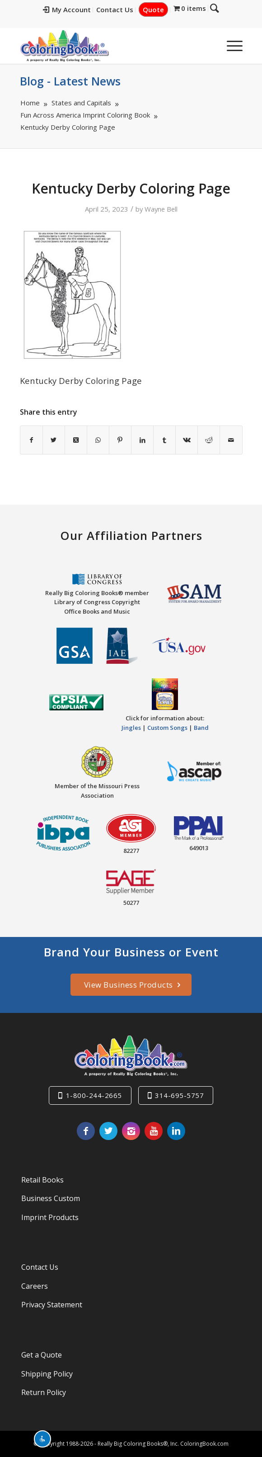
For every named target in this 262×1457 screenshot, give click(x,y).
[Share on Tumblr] (164, 440)
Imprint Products (50, 1217)
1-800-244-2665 (94, 1095)
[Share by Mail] (231, 440)
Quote (153, 9)
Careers (34, 1286)
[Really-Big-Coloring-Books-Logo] (109, 46)
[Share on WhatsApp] (98, 440)
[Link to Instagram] (131, 1131)
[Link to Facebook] (86, 1131)
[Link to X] (108, 1131)
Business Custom (50, 1198)
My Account (67, 9)
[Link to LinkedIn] (176, 1131)
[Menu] (230, 46)
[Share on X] (54, 440)
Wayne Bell (161, 208)
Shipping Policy (47, 1374)
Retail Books (42, 1180)
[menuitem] (67, 10)
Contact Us (114, 9)
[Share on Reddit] (209, 440)
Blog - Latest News (70, 81)
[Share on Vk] (186, 440)
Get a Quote (41, 1355)
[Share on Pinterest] (120, 440)
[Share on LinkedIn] (142, 440)
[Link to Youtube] (154, 1131)
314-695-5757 (179, 1095)
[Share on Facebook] (31, 440)
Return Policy (43, 1392)
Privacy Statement (51, 1305)
